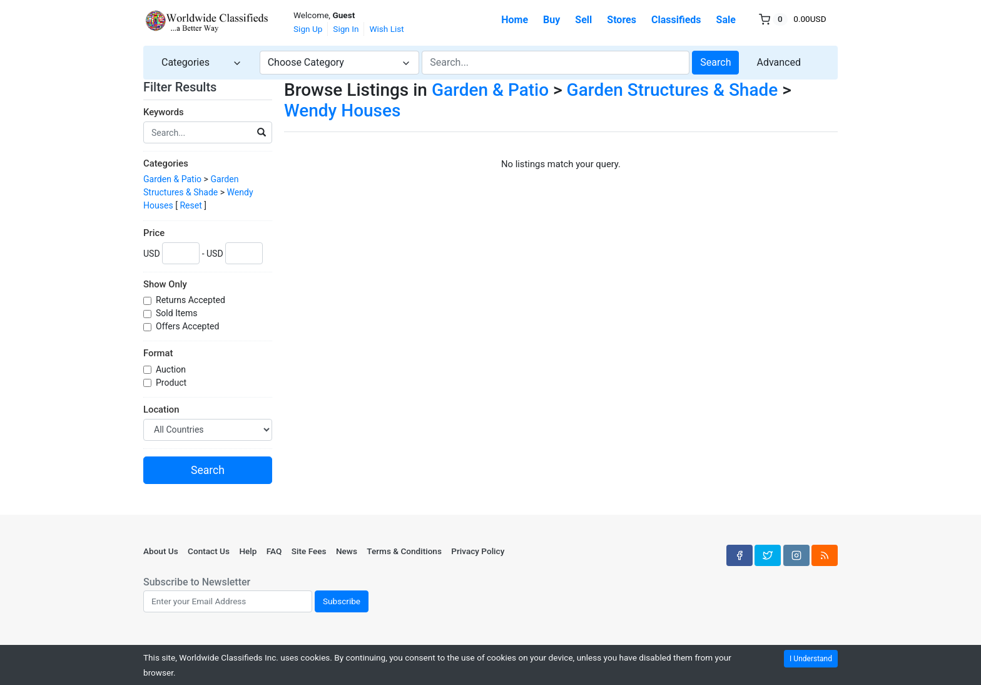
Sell (583, 20)
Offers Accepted (188, 326)
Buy (551, 20)
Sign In (345, 29)
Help (248, 551)
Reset (190, 205)
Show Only (165, 284)
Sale (726, 20)
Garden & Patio (172, 179)
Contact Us (209, 551)
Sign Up (307, 29)
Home (514, 20)
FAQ (274, 551)
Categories (165, 163)
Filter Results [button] (187, 87)
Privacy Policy (477, 551)
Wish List (386, 29)
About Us (160, 551)
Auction (172, 369)
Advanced (778, 62)
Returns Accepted (191, 300)
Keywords (163, 112)
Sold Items (178, 313)
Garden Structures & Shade (672, 90)
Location (161, 409)
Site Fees (309, 551)
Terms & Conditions (404, 551)
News (346, 551)
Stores (621, 20)
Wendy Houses (342, 110)
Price (154, 233)
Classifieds (676, 20)
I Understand (811, 658)
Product (172, 383)
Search (715, 62)
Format (158, 353)
